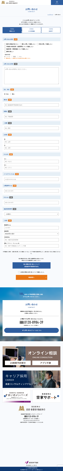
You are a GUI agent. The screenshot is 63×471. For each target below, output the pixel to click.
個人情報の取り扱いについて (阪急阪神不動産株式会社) (31, 265)
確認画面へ (31, 277)
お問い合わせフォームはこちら (31, 330)
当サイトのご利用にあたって (37, 469)
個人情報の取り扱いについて (25, 469)
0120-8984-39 (31, 322)
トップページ (50, 14)
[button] (5, 396)
